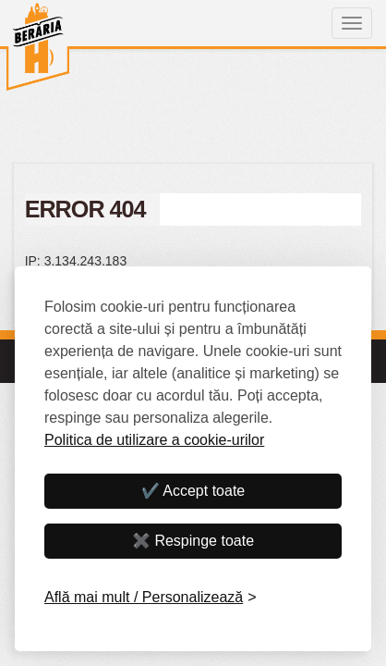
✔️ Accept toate (193, 491)
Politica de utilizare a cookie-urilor (154, 440)
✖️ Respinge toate (193, 541)
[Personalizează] (150, 598)
